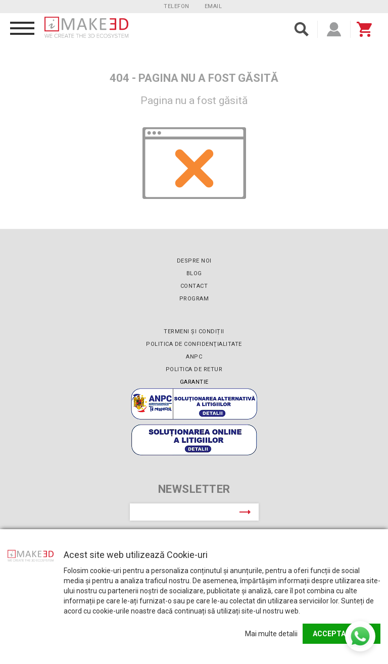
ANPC (194, 356)
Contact (194, 286)
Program (194, 298)
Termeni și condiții (194, 331)
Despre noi (194, 261)
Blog (194, 273)
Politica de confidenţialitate (194, 344)
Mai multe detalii (271, 634)
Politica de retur (194, 369)
